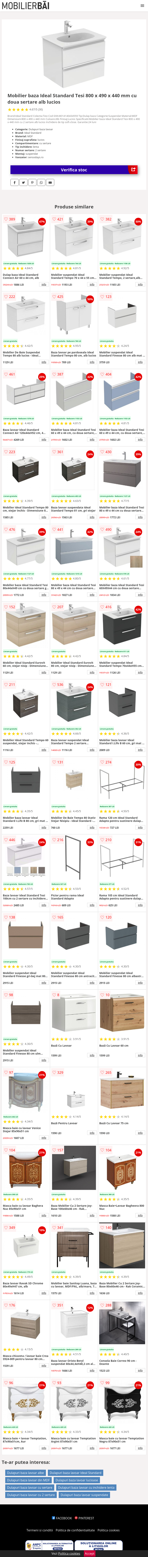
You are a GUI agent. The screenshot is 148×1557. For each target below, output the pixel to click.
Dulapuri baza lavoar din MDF (28, 1480)
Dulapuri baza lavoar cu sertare (29, 1487)
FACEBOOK (62, 1518)
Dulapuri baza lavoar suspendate (84, 1495)
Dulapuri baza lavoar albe (25, 1473)
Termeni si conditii (40, 1530)
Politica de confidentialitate (75, 1530)
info (44, 284)
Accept (90, 1553)
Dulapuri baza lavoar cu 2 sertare (31, 1495)
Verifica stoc (99, 169)
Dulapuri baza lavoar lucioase (77, 1480)
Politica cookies (109, 1530)
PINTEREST (84, 1518)
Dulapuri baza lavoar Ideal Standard (76, 1473)
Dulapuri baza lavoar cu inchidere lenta (86, 1487)
